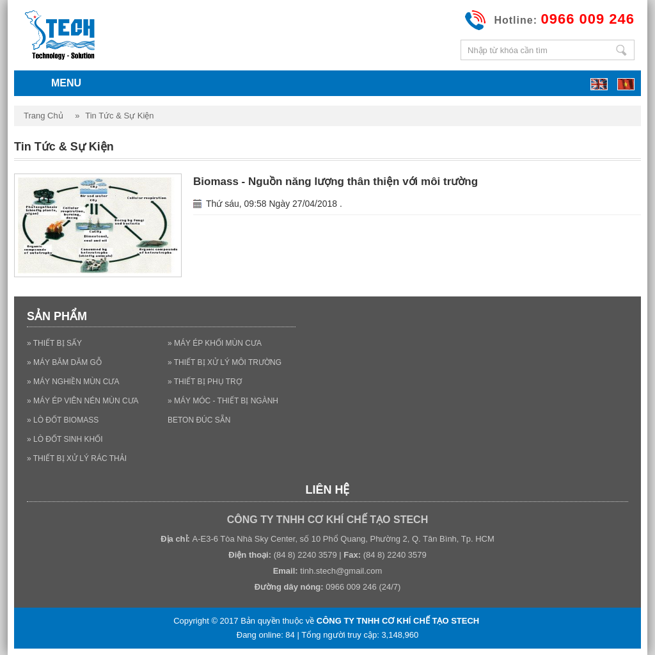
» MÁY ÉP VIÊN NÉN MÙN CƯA (83, 400)
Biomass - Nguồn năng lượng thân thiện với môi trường (335, 181)
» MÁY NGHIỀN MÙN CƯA (73, 381)
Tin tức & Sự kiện (119, 115)
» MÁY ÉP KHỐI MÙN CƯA (215, 343)
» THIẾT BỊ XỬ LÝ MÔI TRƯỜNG (224, 362)
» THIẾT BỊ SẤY (54, 343)
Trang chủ (43, 115)
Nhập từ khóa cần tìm (621, 50)
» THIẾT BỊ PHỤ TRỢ (205, 381)
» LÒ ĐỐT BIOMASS (63, 420)
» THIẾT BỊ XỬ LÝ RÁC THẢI (77, 458)
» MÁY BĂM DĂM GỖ (64, 362)
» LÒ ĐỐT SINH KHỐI (64, 439)
